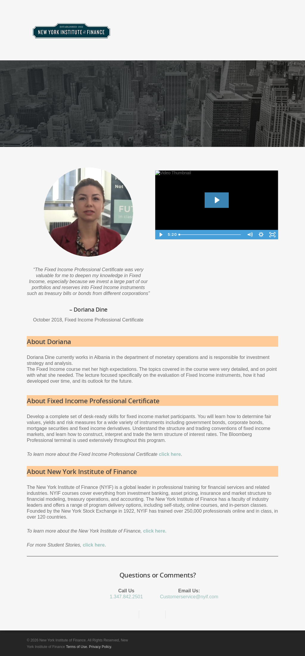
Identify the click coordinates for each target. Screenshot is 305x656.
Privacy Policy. (100, 647)
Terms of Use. (77, 647)
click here (170, 454)
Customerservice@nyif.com (189, 596)
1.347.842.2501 (126, 596)
